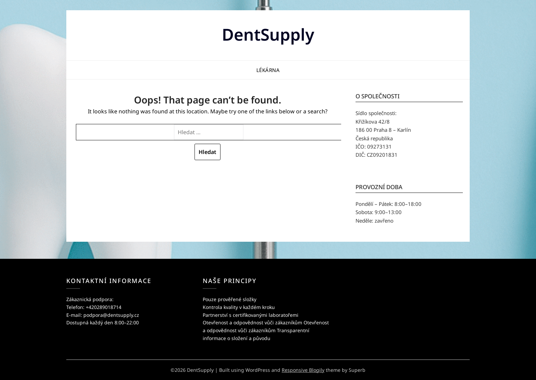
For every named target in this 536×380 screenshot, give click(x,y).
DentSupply (268, 34)
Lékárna (268, 70)
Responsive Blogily (303, 370)
